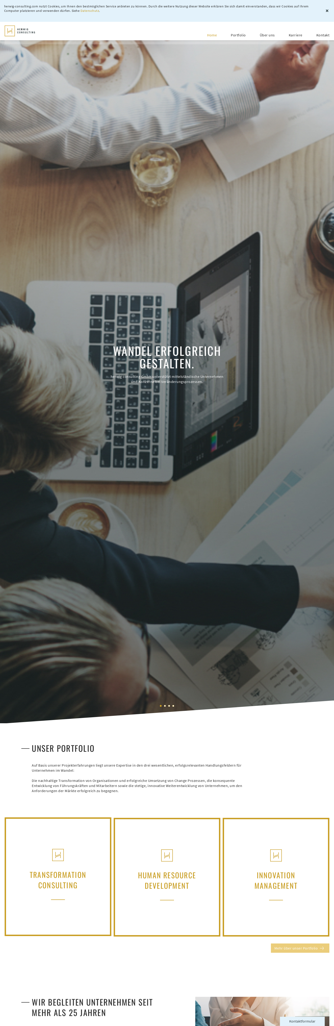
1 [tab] (161, 706)
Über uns (267, 32)
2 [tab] (165, 706)
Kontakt (323, 32)
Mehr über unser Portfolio (296, 947)
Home (212, 32)
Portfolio (238, 32)
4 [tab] (173, 706)
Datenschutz (90, 11)
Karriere (295, 32)
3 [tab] (169, 706)
